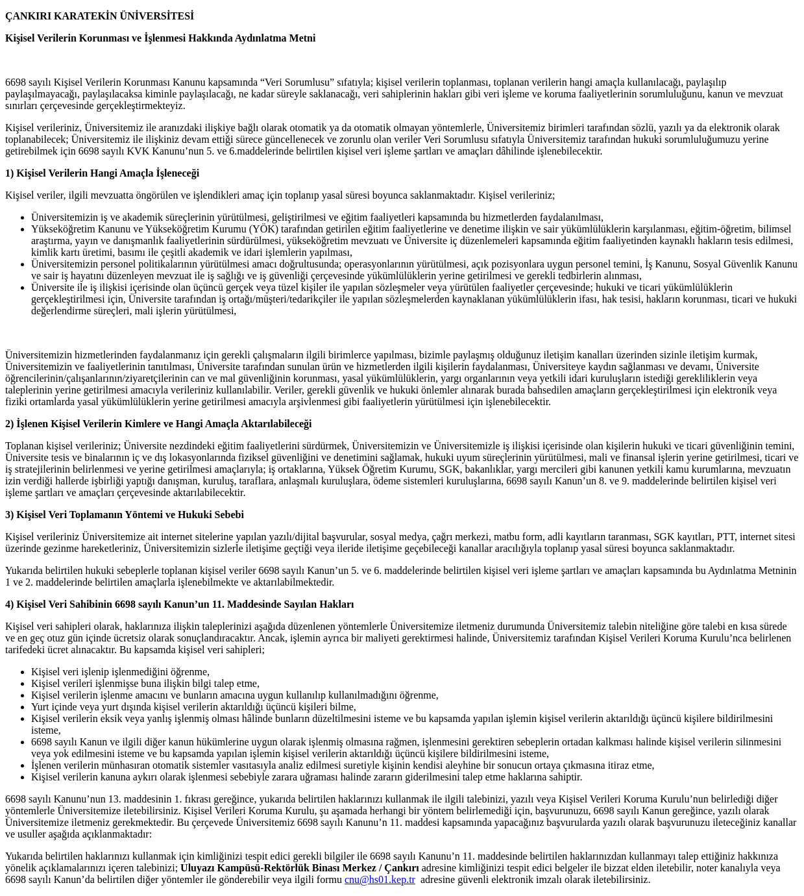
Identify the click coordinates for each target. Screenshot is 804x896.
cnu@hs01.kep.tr (380, 879)
